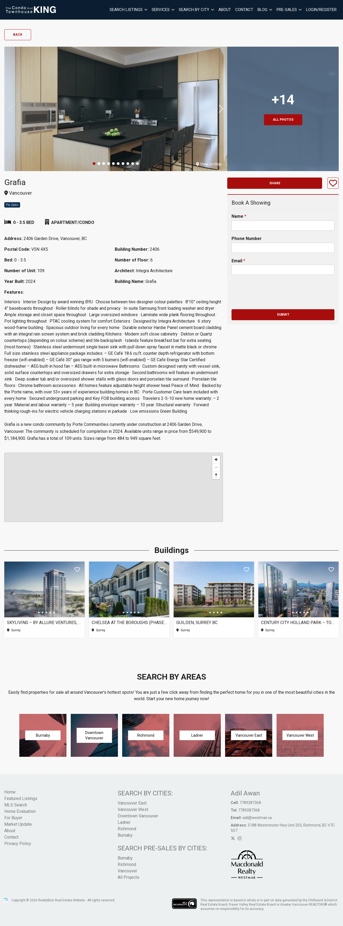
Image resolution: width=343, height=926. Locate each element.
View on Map (209, 164)
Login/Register (321, 9)
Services (161, 9)
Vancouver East (132, 803)
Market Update (18, 824)
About (224, 9)
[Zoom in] (216, 459)
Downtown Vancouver (138, 815)
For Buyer (13, 817)
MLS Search (15, 804)
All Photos (283, 119)
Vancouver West (133, 809)
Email (238, 260)
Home (10, 792)
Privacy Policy (17, 843)
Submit (283, 314)
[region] (114, 487)
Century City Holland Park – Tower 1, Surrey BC (298, 622)
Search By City (194, 9)
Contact (244, 9)
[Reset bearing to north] (216, 475)
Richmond (127, 828)
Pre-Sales (287, 9)
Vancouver (127, 870)
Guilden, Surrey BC (197, 622)
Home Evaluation (20, 811)
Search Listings (126, 9)
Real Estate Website (70, 900)
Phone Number (247, 238)
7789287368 (250, 802)
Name (239, 216)
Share (274, 183)
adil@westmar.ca (257, 818)
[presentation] (272, 300)
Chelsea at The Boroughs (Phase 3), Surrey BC (129, 622)
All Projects (128, 877)
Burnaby (125, 835)
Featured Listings (20, 798)
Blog (262, 9)
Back (17, 34)
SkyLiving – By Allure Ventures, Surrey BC (44, 622)
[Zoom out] (216, 467)
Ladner (124, 822)
